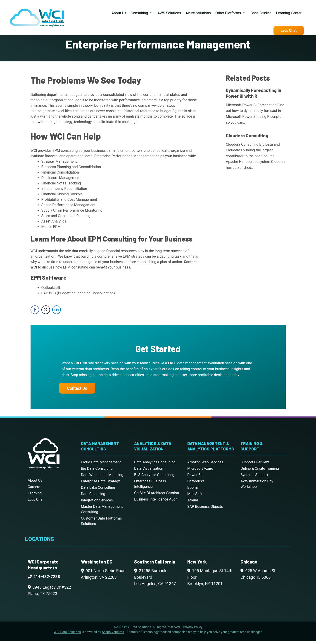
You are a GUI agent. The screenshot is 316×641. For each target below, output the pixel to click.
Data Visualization (148, 468)
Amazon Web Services (205, 462)
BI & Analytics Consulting (154, 475)
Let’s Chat (36, 499)
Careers (34, 487)
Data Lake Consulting (98, 487)
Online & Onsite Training (259, 468)
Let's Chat (289, 30)
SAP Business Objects (205, 506)
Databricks (195, 481)
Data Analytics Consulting (155, 462)
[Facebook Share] (35, 309)
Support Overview (254, 462)
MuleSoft (194, 494)
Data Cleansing (93, 494)
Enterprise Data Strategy (100, 481)
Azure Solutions (198, 13)
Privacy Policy (192, 627)
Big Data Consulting (97, 468)
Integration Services (97, 500)
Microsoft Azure (200, 468)
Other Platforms (230, 13)
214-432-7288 (46, 576)
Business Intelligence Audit (156, 499)
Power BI (194, 475)
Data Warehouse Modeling (102, 475)
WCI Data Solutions (67, 632)
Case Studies (260, 13)
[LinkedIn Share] (56, 309)
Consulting (142, 13)
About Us (119, 13)
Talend (192, 500)
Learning (35, 493)
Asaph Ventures (113, 632)
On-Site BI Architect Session (156, 493)
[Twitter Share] (45, 309)
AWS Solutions (169, 13)
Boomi (192, 487)
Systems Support (254, 475)
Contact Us (77, 388)
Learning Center (289, 13)
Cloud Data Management (101, 462)
